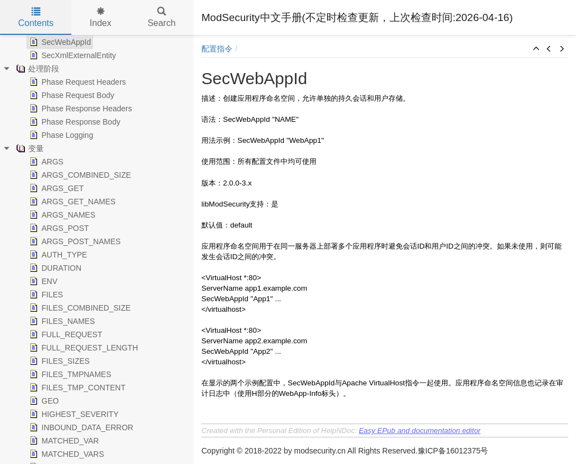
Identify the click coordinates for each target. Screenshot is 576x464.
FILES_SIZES (58, 361)
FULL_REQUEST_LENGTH (82, 347)
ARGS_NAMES (61, 214)
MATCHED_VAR (63, 440)
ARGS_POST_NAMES (74, 241)
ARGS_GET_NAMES (71, 201)
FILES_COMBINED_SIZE (79, 308)
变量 (29, 148)
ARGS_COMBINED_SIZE (79, 175)
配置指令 (216, 48)
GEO (43, 401)
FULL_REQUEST (64, 334)
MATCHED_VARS (65, 454)
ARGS (45, 161)
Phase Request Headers (76, 82)
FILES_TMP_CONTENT (76, 387)
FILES (45, 294)
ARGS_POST (58, 228)
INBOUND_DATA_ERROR (80, 427)
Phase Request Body (71, 95)
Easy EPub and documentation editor (419, 430)
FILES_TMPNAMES (69, 374)
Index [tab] (100, 17)
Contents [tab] (36, 17)
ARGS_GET (55, 188)
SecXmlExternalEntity (71, 55)
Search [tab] (162, 17)
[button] (536, 49)
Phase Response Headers (79, 108)
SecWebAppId (59, 42)
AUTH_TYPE (57, 254)
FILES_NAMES (61, 321)
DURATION (54, 268)
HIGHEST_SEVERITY (72, 414)
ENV (42, 281)
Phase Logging (60, 135)
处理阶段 (36, 68)
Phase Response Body (73, 121)
